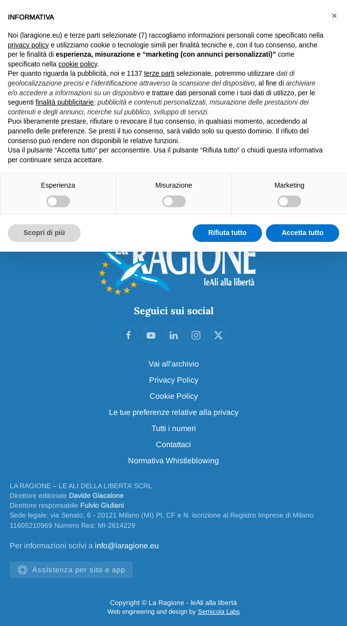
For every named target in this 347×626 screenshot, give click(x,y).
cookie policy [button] (78, 64)
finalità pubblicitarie (65, 102)
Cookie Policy (174, 396)
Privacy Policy (173, 380)
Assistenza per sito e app (71, 570)
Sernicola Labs (219, 611)
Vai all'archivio (174, 364)
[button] (334, 15)
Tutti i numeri (174, 428)
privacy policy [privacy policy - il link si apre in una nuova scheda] (28, 45)
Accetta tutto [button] (303, 233)
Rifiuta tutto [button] (227, 233)
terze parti (159, 73)
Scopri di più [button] (44, 233)
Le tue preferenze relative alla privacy (174, 412)
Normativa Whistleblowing (173, 460)
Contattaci (173, 444)
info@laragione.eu (127, 545)
